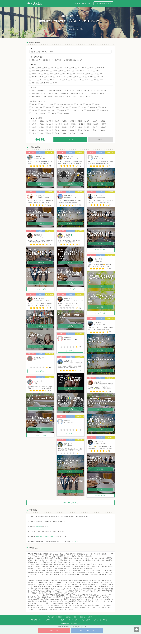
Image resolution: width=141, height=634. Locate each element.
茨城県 (87, 121)
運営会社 (106, 620)
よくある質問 (86, 620)
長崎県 (41, 133)
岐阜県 (34, 127)
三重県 (57, 127)
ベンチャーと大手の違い (39, 113)
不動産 (55, 70)
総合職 (94, 93)
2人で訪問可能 (56, 60)
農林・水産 (45, 83)
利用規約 (39, 526)
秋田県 (64, 121)
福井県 (89, 124)
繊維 (45, 67)
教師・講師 (58, 96)
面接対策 (48, 107)
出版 (70, 77)
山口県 (64, 130)
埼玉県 (34, 124)
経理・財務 (64, 93)
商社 (88, 73)
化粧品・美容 (64, 67)
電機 (72, 67)
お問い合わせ (97, 620)
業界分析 (88, 104)
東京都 (49, 124)
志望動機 (82, 617)
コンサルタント (69, 90)
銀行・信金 (42, 80)
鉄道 (95, 80)
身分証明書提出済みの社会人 (73, 60)
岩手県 (49, 121)
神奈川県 (57, 124)
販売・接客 (41, 90)
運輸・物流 (35, 83)
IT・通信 (90, 77)
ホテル (68, 70)
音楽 (57, 73)
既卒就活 (103, 107)
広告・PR (49, 77)
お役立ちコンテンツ (51, 620)
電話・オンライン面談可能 (40, 60)
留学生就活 (93, 107)
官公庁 (55, 83)
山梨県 (96, 124)
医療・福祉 (100, 67)
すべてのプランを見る (40, 289)
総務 (49, 93)
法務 (56, 93)
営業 (33, 90)
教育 (101, 73)
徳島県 (72, 130)
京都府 (72, 127)
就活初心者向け (91, 110)
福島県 (80, 121)
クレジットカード (55, 80)
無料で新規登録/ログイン (103, 3)
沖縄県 (81, 133)
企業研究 (97, 104)
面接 (75, 617)
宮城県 (57, 121)
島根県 (41, 130)
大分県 (57, 133)
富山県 (73, 124)
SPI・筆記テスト (37, 107)
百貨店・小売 (36, 73)
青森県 (41, 121)
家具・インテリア (78, 73)
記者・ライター (101, 90)
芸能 (45, 73)
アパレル (53, 67)
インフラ (87, 80)
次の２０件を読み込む (70, 502)
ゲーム (34, 80)
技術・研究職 (36, 96)
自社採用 (34, 104)
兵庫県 (87, 127)
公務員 (68, 96)
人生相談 (53, 113)
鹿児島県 (72, 133)
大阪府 (80, 127)
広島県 (57, 130)
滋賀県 (64, 127)
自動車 (91, 67)
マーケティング (88, 90)
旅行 (61, 70)
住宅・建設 (45, 70)
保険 (72, 80)
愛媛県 (87, 130)
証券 (65, 80)
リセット (101, 139)
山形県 (72, 121)
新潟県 (66, 124)
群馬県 (103, 121)
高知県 (95, 130)
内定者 (88, 96)
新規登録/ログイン (37, 620)
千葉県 (41, 124)
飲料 (39, 67)
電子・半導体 (82, 67)
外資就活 (34, 110)
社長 (74, 96)
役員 (81, 96)
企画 (78, 90)
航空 (101, 80)
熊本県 (49, 133)
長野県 (104, 124)
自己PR (90, 617)
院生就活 (83, 107)
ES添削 (57, 107)
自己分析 (79, 104)
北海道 (34, 121)
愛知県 (49, 127)
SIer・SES (100, 77)
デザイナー (74, 93)
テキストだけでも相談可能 (65, 104)
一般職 (102, 93)
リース (79, 80)
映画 (51, 73)
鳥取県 (34, 130)
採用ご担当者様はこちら (82, 3)
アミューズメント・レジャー (83, 70)
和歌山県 (103, 127)
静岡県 (41, 127)
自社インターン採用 (47, 104)
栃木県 (95, 121)
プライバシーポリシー (50, 536)
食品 (33, 67)
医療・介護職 (48, 96)
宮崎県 (64, 133)
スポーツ (98, 70)
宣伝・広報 (35, 93)
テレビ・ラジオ (60, 77)
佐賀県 (34, 133)
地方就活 (65, 107)
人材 (95, 73)
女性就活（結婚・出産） (48, 110)
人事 (43, 93)
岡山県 (49, 130)
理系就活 (74, 107)
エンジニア (85, 93)
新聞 (76, 77)
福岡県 (103, 130)
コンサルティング (37, 77)
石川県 (81, 124)
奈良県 (95, 127)
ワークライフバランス (76, 110)
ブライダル (65, 73)
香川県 (80, 130)
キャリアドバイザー (54, 90)
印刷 (82, 77)
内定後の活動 (104, 110)
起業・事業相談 (64, 113)
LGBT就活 (62, 110)
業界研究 (60, 617)
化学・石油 (35, 70)
